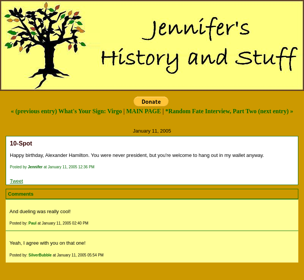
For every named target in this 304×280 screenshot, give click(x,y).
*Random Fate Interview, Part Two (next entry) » (229, 111)
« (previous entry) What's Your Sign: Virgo (66, 111)
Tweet (16, 181)
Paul (32, 223)
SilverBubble (40, 255)
